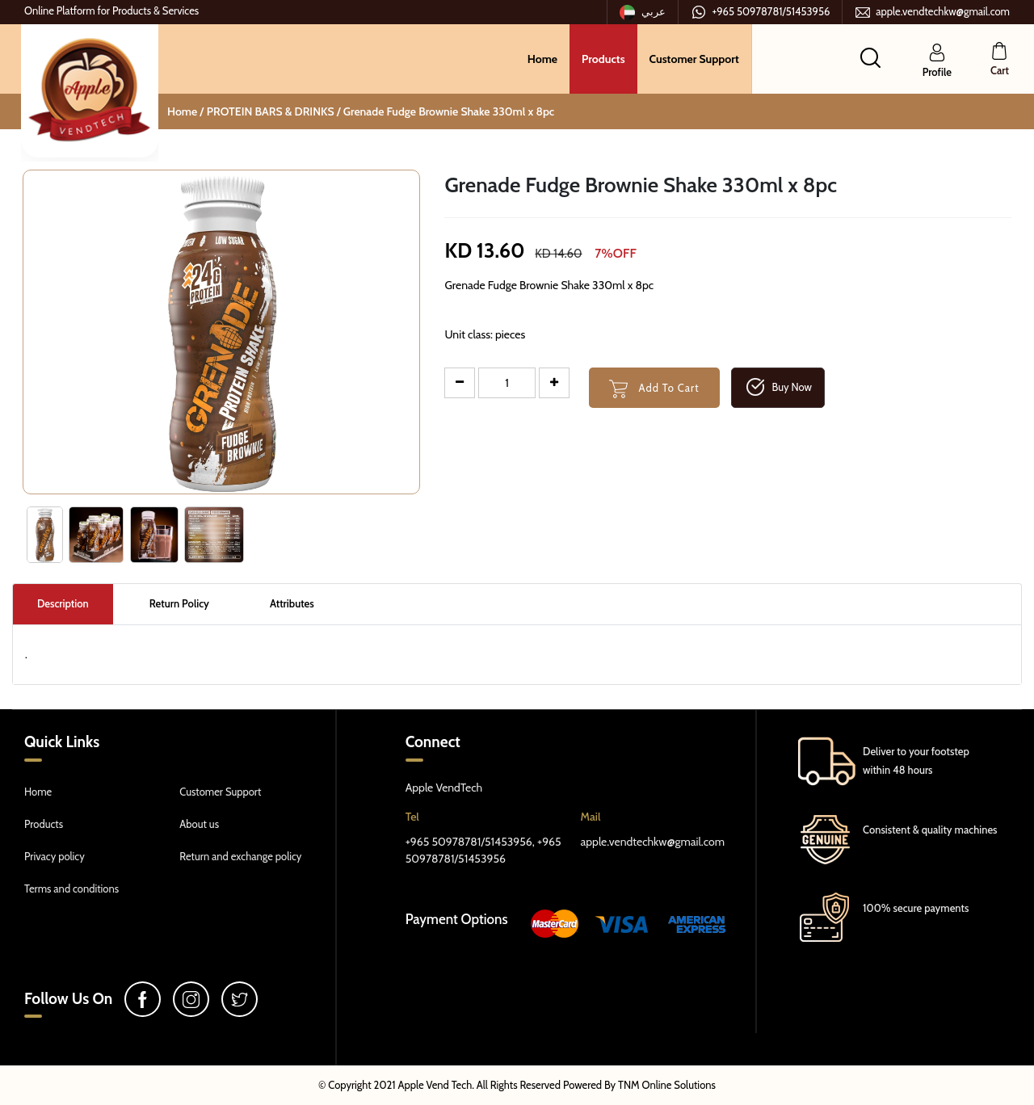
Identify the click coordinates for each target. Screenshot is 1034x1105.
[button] (870, 57)
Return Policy (179, 603)
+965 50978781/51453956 (760, 12)
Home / (185, 111)
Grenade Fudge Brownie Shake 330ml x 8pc (448, 111)
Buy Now (778, 387)
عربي (643, 12)
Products (603, 59)
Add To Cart (654, 389)
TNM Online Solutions (667, 1084)
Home (542, 59)
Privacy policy (54, 856)
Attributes (292, 603)
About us (199, 823)
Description (63, 603)
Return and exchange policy (240, 856)
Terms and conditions (71, 888)
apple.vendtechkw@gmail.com (932, 12)
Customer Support (694, 59)
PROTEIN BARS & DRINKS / (275, 111)
